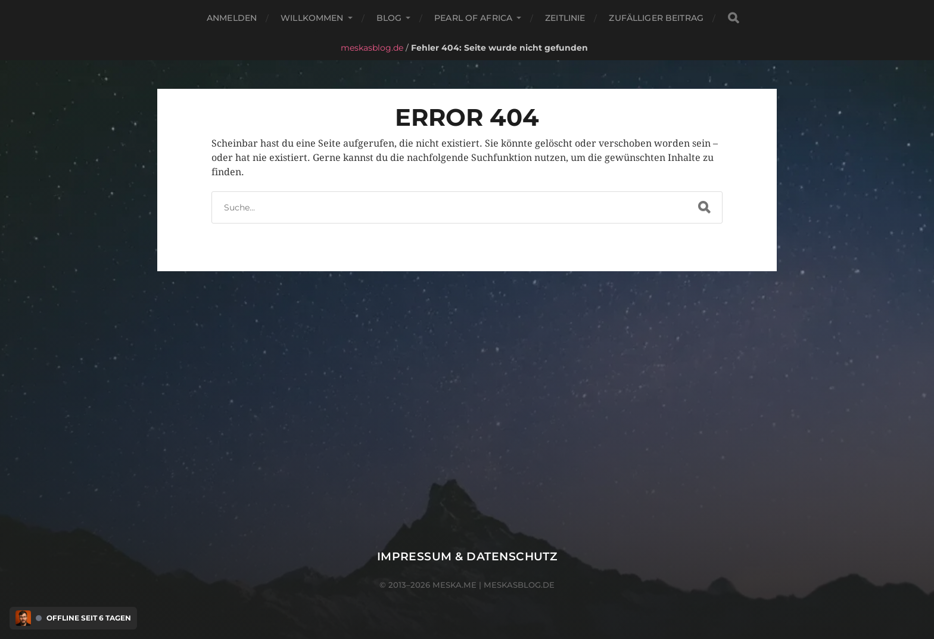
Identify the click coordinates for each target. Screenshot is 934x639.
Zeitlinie (565, 18)
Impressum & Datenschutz (467, 556)
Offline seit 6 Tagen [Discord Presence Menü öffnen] (88, 618)
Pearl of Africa (473, 18)
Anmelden (232, 18)
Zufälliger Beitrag (656, 18)
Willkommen (312, 18)
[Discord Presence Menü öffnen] (23, 618)
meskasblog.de (372, 47)
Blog (389, 18)
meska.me (454, 585)
